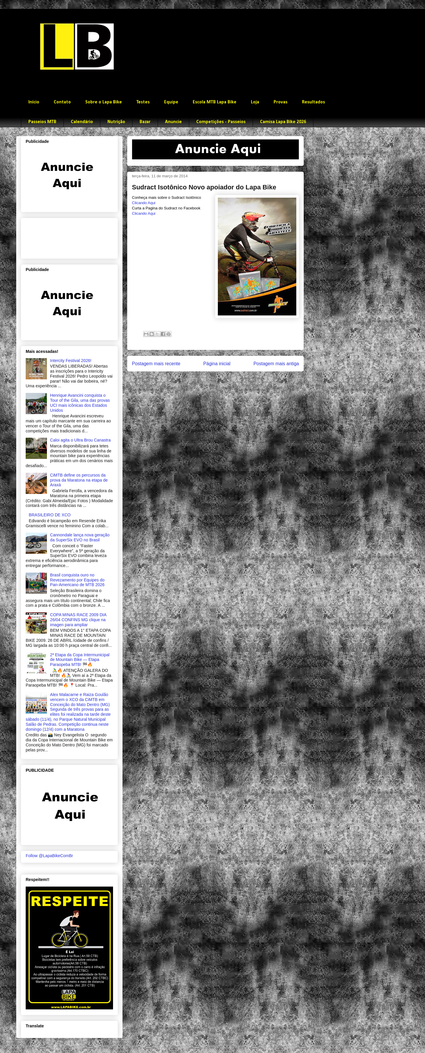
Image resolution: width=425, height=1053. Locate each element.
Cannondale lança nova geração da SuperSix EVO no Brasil (80, 537)
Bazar (145, 122)
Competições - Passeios (221, 122)
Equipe (171, 102)
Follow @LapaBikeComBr (49, 855)
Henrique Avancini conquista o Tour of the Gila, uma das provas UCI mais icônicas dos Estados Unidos (80, 402)
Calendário (82, 122)
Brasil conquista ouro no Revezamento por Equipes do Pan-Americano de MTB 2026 (77, 580)
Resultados (313, 102)
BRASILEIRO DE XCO (50, 515)
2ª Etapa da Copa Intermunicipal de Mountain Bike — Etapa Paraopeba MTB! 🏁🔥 (79, 659)
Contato (62, 102)
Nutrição (116, 122)
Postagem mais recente (156, 363)
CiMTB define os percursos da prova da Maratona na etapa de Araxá (79, 480)
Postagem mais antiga (276, 363)
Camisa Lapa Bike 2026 (283, 122)
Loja (255, 102)
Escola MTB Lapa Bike (214, 102)
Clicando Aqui (144, 203)
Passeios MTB (42, 122)
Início (33, 102)
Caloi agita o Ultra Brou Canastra (80, 440)
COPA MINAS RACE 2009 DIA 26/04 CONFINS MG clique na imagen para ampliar (78, 619)
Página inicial (217, 363)
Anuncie (173, 122)
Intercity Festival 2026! (70, 360)
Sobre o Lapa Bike (103, 102)
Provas (280, 102)
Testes (143, 102)
